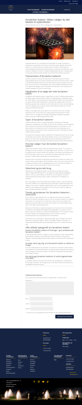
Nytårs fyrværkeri (40, 12)
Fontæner (8, 369)
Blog (55, 360)
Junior (7, 371)
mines (31, 367)
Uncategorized (48, 25)
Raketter (8, 365)
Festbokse (8, 361)
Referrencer (67, 1)
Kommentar (29, 280)
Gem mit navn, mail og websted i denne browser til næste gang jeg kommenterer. (49, 312)
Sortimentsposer (10, 367)
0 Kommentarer (57, 25)
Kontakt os (75, 1)
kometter (32, 365)
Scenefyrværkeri (48, 10)
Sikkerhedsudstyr (10, 373)
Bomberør (9, 363)
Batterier (8, 360)
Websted (27, 308)
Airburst (32, 360)
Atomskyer (33, 361)
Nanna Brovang (31, 25)
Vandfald (32, 371)
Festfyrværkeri (33, 10)
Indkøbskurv (67, 9)
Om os (60, 1)
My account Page (73, 3)
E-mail (27, 304)
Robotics (32, 369)
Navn (27, 299)
